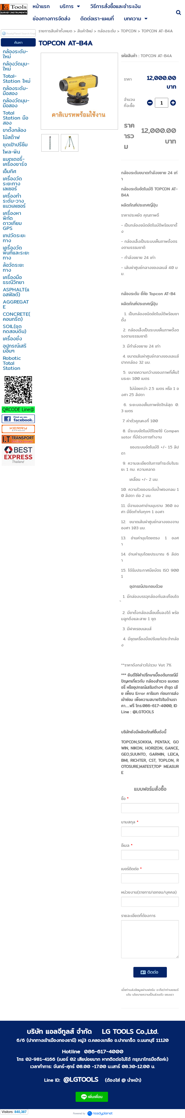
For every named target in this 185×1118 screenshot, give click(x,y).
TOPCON (128, 31)
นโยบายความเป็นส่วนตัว (148, 994)
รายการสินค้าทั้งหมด (55, 31)
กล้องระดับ (107, 31)
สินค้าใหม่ (85, 31)
